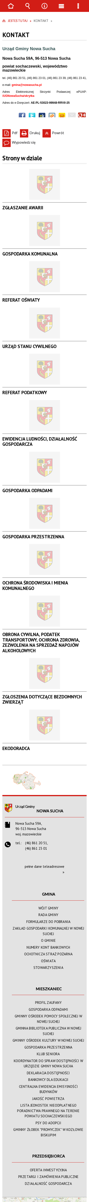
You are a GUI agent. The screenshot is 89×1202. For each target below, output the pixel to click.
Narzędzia (44, 9)
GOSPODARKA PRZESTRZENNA (48, 1047)
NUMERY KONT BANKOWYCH (48, 947)
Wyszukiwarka (27, 9)
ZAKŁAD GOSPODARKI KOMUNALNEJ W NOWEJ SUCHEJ (48, 931)
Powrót (53, 132)
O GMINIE (48, 940)
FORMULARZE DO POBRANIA (48, 921)
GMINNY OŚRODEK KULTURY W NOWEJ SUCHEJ (48, 1040)
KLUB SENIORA (48, 1054)
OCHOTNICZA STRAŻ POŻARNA (48, 954)
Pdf (10, 132)
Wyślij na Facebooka (22, 116)
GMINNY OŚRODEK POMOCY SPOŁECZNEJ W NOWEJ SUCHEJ (48, 1019)
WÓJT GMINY (48, 908)
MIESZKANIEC (49, 988)
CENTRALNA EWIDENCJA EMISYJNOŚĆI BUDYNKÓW (48, 1089)
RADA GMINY (48, 915)
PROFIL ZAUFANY (48, 1002)
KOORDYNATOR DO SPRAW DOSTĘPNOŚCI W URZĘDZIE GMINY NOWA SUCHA (48, 1064)
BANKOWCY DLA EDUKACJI (48, 1079)
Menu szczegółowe (78, 9)
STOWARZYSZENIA (48, 967)
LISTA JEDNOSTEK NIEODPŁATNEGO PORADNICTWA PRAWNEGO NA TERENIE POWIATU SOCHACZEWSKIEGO (48, 1110)
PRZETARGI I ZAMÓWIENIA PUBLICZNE (48, 1176)
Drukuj (30, 132)
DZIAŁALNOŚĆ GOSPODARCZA (48, 1183)
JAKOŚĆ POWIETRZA (48, 1098)
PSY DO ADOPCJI (48, 1123)
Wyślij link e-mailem (72, 116)
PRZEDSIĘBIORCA (48, 1156)
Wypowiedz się (19, 141)
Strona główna (10, 9)
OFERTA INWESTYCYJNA (48, 1170)
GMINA (48, 894)
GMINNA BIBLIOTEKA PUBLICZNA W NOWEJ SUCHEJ (48, 1031)
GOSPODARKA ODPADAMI (48, 1009)
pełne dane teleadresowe (44, 866)
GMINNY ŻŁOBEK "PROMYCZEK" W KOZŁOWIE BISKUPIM (48, 1132)
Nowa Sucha (50, 811)
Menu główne (61, 9)
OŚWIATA (48, 961)
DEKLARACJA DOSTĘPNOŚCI (48, 1073)
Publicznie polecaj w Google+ (82, 116)
